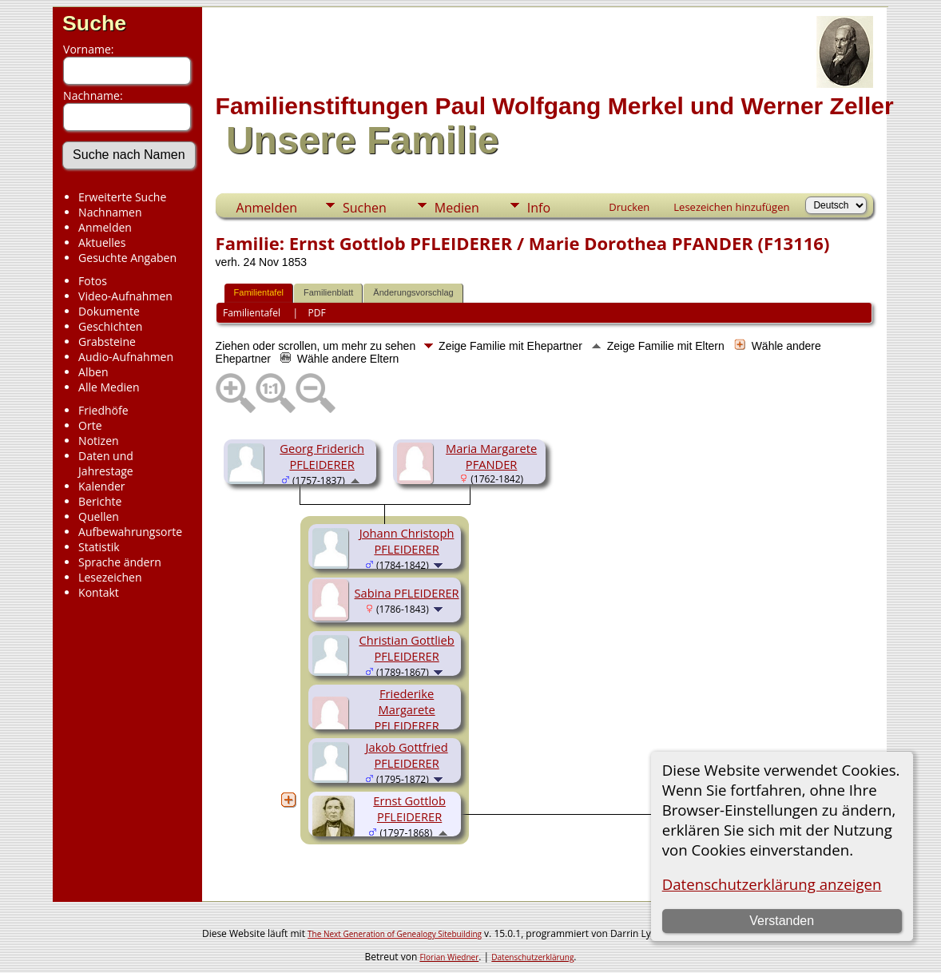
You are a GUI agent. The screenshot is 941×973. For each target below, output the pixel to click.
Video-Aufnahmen (125, 296)
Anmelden (105, 227)
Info (538, 207)
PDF (317, 313)
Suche (94, 23)
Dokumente (109, 311)
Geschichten (110, 326)
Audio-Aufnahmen (125, 356)
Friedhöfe (103, 410)
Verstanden (781, 920)
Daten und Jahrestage (105, 463)
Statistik (99, 546)
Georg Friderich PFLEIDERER (322, 456)
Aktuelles (101, 242)
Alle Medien (108, 387)
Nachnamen (109, 212)
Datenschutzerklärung (532, 957)
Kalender (101, 486)
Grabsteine (107, 341)
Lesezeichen (109, 577)
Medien (457, 207)
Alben (93, 371)
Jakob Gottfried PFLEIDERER (407, 755)
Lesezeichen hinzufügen (731, 207)
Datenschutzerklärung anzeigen (772, 884)
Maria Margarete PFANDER (491, 456)
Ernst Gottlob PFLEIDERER (409, 808)
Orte (89, 425)
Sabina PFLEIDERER (407, 593)
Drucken (629, 207)
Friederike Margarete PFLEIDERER (406, 709)
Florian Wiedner (448, 957)
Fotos (92, 280)
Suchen (365, 207)
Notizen (98, 440)
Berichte (99, 501)
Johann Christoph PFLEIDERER (407, 541)
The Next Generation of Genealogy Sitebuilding (395, 933)
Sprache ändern (119, 562)
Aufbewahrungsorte (130, 531)
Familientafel (259, 292)
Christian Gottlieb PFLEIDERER (406, 648)
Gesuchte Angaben (127, 257)
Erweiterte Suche (122, 197)
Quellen (98, 516)
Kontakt (98, 592)
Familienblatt (328, 292)
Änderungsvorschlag (413, 292)
